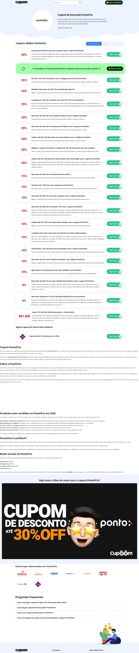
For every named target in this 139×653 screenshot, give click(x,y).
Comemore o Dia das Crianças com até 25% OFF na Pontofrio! (57, 100)
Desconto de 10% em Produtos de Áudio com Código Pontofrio (58, 259)
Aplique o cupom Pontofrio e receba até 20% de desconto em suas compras (63, 148)
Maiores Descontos (94, 43)
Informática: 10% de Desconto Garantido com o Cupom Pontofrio (59, 248)
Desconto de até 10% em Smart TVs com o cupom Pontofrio (56, 206)
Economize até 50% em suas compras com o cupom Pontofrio (57, 50)
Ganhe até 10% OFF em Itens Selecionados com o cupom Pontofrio (59, 222)
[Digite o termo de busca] (66, 2)
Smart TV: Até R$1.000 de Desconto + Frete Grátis (53, 312)
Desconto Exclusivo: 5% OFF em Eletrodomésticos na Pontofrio (58, 296)
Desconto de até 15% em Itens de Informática (51, 174)
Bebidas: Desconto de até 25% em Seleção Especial (53, 89)
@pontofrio (10, 461)
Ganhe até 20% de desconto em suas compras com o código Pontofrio (61, 137)
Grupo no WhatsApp (113, 3)
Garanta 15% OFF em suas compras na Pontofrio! (52, 185)
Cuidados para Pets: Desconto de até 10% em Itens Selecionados (58, 233)
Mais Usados (107, 43)
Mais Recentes (119, 43)
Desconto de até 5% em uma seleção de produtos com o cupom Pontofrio (62, 281)
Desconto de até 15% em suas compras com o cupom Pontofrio (58, 196)
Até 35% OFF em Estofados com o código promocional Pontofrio (58, 78)
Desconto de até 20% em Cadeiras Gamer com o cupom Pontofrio (59, 115)
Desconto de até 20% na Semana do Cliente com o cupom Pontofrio (60, 126)
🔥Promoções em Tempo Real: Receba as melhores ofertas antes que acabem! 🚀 (66, 68)
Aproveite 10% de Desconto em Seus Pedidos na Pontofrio (56, 270)
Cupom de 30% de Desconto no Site (44, 336)
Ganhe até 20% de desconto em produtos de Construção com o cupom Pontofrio (65, 159)
